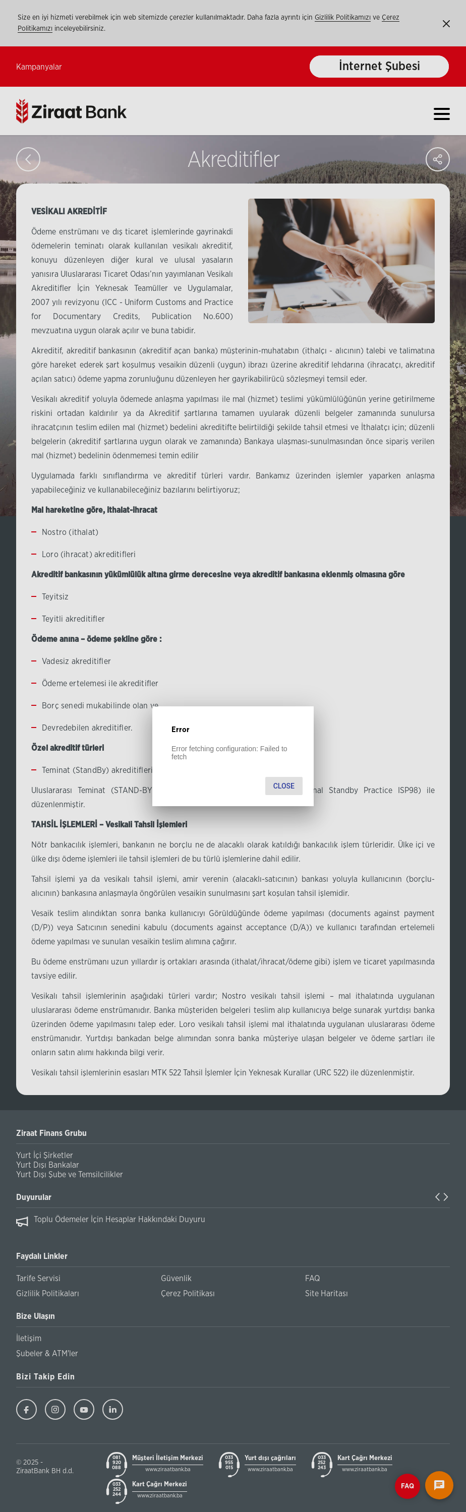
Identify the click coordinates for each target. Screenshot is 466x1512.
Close (284, 786)
